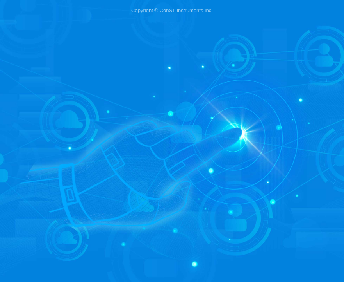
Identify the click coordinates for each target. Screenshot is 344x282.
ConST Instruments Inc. (186, 10)
